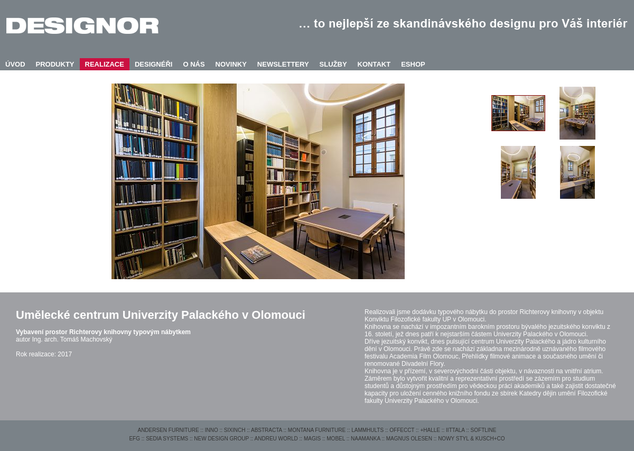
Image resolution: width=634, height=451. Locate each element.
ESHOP (413, 64)
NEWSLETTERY (283, 64)
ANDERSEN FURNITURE (168, 430)
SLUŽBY (333, 64)
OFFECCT (401, 430)
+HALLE (430, 430)
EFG (134, 438)
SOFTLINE (484, 430)
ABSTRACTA (266, 430)
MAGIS (312, 438)
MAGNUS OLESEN (409, 438)
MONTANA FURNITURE (317, 430)
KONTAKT (374, 64)
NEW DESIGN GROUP (221, 438)
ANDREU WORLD (276, 438)
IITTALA (455, 430)
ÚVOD (15, 64)
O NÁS (193, 64)
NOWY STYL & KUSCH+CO (471, 438)
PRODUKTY (55, 64)
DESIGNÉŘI (154, 64)
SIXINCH (235, 430)
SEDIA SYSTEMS (167, 438)
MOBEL (336, 438)
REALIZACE (104, 64)
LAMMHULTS (367, 430)
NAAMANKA (365, 438)
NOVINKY (231, 64)
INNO (211, 430)
